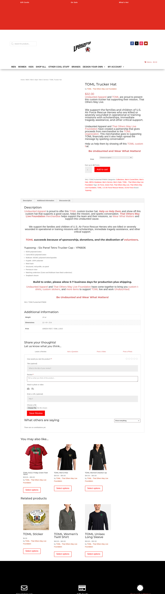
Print (92, 159)
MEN (13, 67)
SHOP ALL (41, 67)
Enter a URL (35, 394)
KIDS (31, 67)
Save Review (36, 413)
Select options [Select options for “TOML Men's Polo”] (62, 488)
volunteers (131, 239)
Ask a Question (72, 351)
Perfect (137, 358)
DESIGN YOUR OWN (94, 67)
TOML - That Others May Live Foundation (102, 89)
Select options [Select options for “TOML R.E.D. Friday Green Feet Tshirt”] (31, 490)
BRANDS (76, 67)
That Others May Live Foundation (72, 286)
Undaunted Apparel (96, 97)
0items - (150, 62)
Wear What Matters (123, 216)
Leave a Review (40, 351)
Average (132, 358)
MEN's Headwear (95, 182)
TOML (115, 97)
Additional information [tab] (45, 200)
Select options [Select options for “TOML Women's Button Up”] (93, 488)
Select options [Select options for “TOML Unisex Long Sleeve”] (93, 554)
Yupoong (88, 190)
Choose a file (31, 405)
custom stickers (51, 289)
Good (134, 358)
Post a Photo (127, 351)
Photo (28, 388)
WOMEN (22, 67)
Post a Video (101, 351)
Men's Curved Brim (132, 179)
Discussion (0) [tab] (64, 200)
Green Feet (109, 185)
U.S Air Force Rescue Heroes (113, 188)
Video (33, 388)
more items (72, 289)
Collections (120, 179)
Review (30, 374)
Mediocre (129, 358)
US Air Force (129, 188)
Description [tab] (27, 200)
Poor (126, 358)
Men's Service (43, 80)
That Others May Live (121, 185)
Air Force (101, 185)
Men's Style (34, 80)
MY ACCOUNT (116, 67)
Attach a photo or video (35, 385)
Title (32, 363)
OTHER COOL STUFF (58, 67)
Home (23, 80)
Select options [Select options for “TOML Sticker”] (31, 551)
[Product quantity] (88, 170)
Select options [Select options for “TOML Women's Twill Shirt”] (62, 554)
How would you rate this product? (39, 359)
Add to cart (102, 169)
